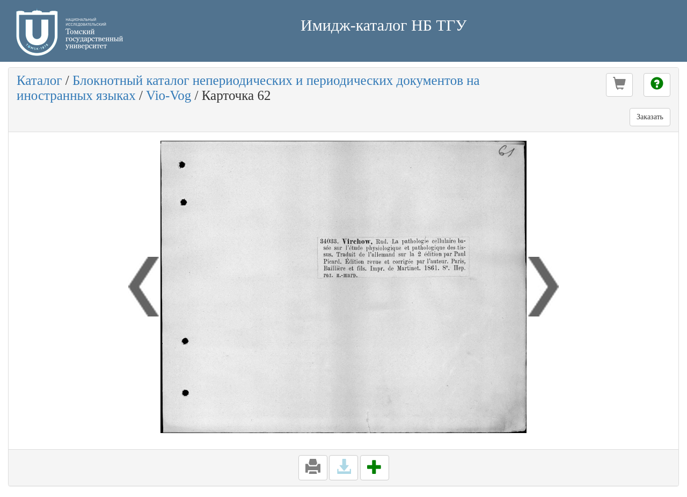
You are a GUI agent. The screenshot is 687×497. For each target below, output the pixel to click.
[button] (619, 85)
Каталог (39, 80)
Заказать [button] (650, 117)
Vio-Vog (168, 95)
